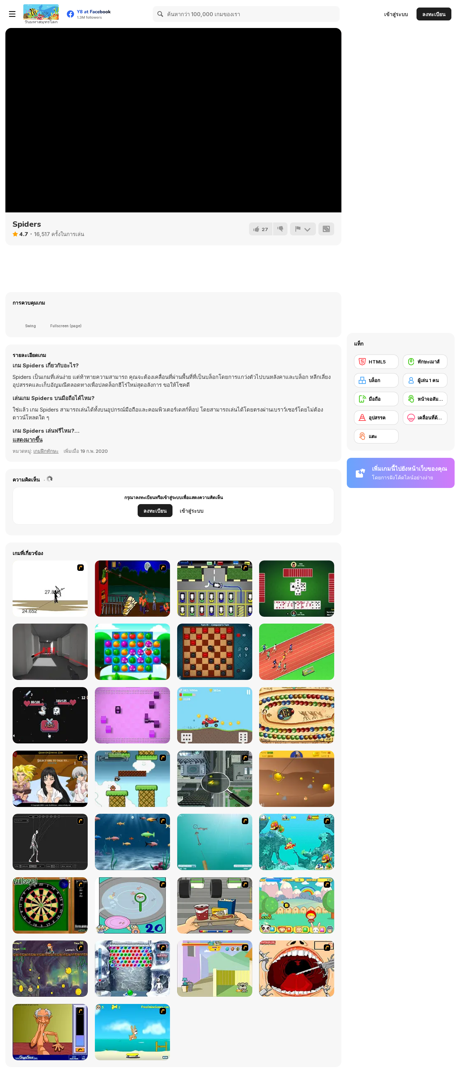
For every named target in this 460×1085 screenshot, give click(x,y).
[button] (27, 440)
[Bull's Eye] (50, 905)
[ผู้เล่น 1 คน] (425, 380)
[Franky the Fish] (132, 842)
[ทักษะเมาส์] (425, 361)
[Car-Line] (214, 588)
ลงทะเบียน (434, 14)
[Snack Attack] (214, 905)
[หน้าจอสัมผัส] (425, 399)
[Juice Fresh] (132, 652)
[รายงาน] (303, 228)
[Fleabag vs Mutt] (214, 968)
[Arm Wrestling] (50, 1032)
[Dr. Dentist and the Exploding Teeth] (296, 968)
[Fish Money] (50, 968)
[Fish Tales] (296, 842)
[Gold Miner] (296, 779)
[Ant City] (214, 779)
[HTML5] (376, 361)
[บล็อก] (376, 380)
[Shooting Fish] (214, 842)
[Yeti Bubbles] (132, 968)
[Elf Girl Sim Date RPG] (50, 779)
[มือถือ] (376, 399)
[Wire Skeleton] (50, 842)
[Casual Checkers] (214, 652)
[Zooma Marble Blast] (296, 715)
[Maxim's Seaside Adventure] (132, 1032)
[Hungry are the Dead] (132, 588)
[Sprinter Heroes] (296, 652)
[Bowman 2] (50, 588)
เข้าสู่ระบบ (396, 14)
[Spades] (296, 588)
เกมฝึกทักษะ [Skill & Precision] (46, 451)
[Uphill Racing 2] (214, 715)
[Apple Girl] (296, 905)
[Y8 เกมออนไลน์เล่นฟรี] (41, 14)
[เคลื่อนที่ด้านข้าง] (425, 417)
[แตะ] (376, 436)
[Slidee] (132, 715)
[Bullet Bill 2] (132, 779)
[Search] (161, 14)
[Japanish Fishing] (132, 905)
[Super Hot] (50, 652)
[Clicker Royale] (50, 715)
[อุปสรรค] (376, 417)
